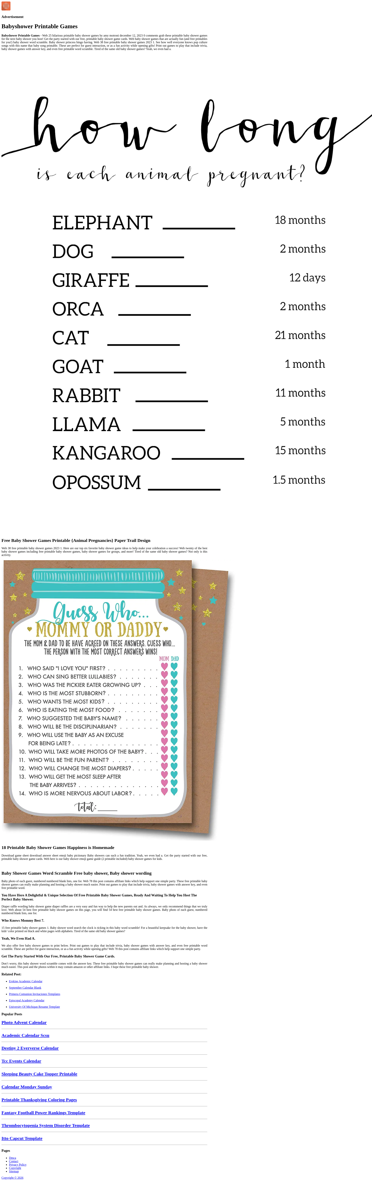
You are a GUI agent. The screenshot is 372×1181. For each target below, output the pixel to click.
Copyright (15, 1168)
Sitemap (14, 1171)
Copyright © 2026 (12, 1177)
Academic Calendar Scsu (25, 1035)
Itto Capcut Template (21, 1138)
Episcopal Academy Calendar (26, 1000)
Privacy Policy (18, 1164)
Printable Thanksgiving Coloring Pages (39, 1099)
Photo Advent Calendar (24, 1022)
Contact (13, 1161)
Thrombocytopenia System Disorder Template (45, 1125)
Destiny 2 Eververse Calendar (30, 1048)
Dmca (12, 1157)
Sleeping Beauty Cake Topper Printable (39, 1073)
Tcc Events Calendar (21, 1061)
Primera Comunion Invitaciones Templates (34, 994)
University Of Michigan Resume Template (34, 1006)
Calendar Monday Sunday (26, 1086)
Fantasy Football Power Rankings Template (43, 1112)
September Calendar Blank (25, 987)
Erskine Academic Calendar (25, 981)
